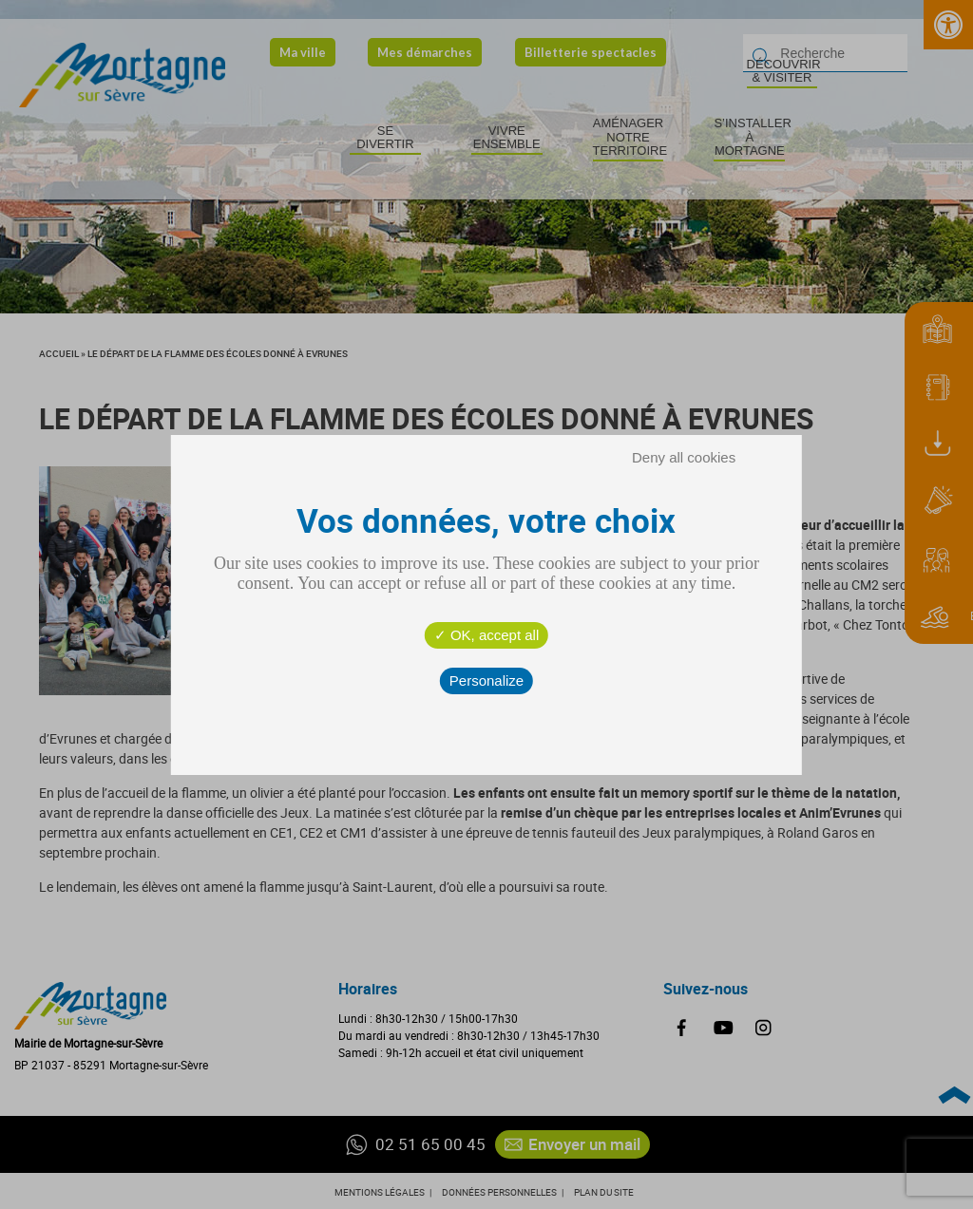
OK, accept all (487, 635)
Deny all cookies (683, 457)
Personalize (486, 680)
